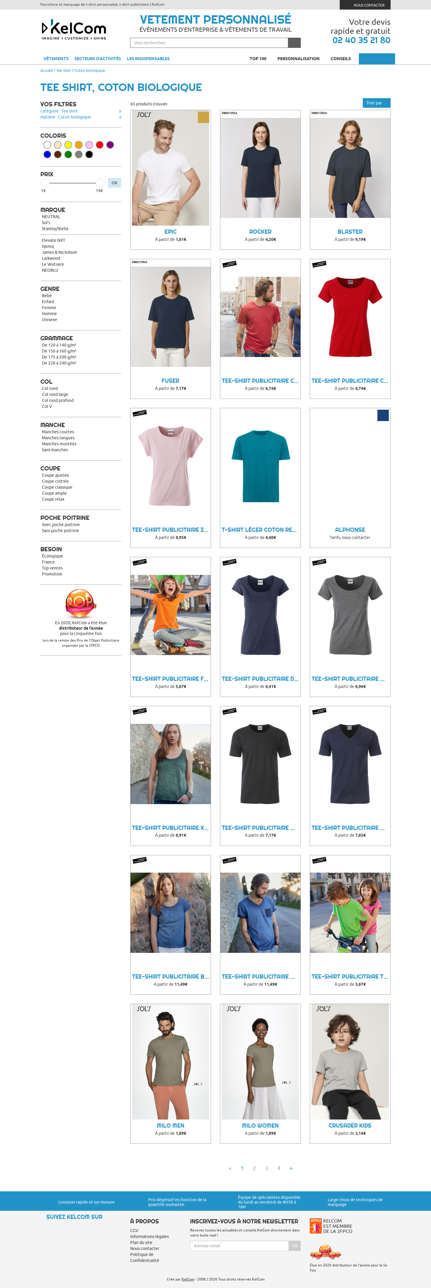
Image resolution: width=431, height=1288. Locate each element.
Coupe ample (54, 493)
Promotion (52, 574)
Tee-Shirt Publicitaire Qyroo (351, 828)
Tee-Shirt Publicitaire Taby (351, 976)
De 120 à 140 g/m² (59, 345)
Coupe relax (53, 499)
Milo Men (170, 1126)
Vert (68, 154)
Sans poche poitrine (60, 530)
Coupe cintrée (55, 481)
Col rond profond (58, 400)
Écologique (52, 556)
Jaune (68, 145)
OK (115, 182)
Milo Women (260, 1126)
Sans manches (55, 449)
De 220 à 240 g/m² (59, 363)
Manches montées (59, 443)
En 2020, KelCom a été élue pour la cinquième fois (80, 628)
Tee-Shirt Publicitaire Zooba (171, 530)
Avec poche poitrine (61, 524)
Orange (79, 145)
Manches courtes (58, 431)
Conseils (343, 58)
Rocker (260, 232)
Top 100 (260, 58)
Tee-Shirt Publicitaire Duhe (261, 679)
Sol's (46, 222)
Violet (110, 145)
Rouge (100, 145)
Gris (79, 154)
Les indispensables (148, 58)
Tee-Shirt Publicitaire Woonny (261, 976)
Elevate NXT (53, 240)
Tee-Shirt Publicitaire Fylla (171, 679)
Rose (89, 145)
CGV (134, 1230)
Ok (295, 1245)
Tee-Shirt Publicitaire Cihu (261, 381)
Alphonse (350, 530)
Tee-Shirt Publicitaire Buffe (171, 976)
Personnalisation (301, 58)
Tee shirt (63, 70)
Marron (58, 154)
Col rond (50, 388)
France (48, 562)
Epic (171, 232)
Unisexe (49, 319)
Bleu (47, 154)
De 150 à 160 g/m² (59, 351)
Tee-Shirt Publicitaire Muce (261, 828)
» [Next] (291, 1168)
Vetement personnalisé (215, 19)
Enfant (48, 301)
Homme (49, 313)
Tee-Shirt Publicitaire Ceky (351, 381)
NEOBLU (50, 270)
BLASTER (350, 232)
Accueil (46, 70)
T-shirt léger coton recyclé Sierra (261, 530)
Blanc (47, 145)
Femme (49, 307)
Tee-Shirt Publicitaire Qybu (351, 679)
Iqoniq (48, 246)
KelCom (188, 1279)
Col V (47, 406)
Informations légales (149, 1236)
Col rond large (55, 394)
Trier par (376, 103)
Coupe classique (57, 487)
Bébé (47, 295)
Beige (58, 145)
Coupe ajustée (55, 475)
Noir (89, 154)
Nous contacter (365, 4)
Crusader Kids (350, 1126)
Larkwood (51, 258)
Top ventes (52, 568)
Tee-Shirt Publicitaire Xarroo (171, 828)
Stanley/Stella (55, 228)
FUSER (170, 381)
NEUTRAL (51, 216)
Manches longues (58, 437)
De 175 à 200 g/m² (59, 357)
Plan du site (141, 1242)
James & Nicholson (59, 252)
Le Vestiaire (53, 264)
